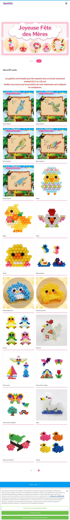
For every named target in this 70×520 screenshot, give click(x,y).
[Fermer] (67, 493)
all (38, 61)
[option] (35, 38)
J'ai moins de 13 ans (35, 514)
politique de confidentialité (57, 497)
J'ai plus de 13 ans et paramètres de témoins (35, 510)
